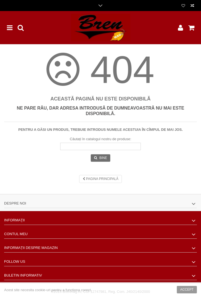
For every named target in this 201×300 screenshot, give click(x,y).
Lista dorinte (183, 6)
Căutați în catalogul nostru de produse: (100, 139)
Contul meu (15, 234)
